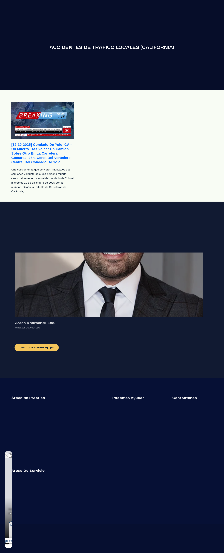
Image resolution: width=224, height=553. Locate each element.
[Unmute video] (10, 453)
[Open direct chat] (48, 453)
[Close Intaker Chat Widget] (55, 453)
